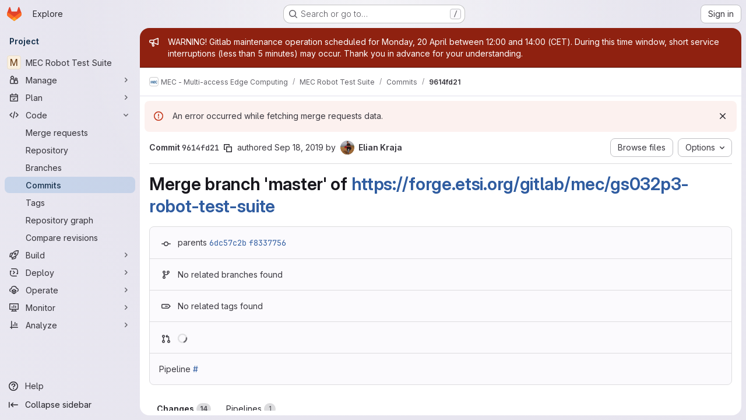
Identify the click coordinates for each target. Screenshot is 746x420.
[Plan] (70, 97)
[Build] (70, 255)
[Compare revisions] (70, 237)
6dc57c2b (228, 242)
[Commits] (70, 185)
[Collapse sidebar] (70, 405)
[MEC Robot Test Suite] (70, 62)
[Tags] (70, 202)
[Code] (70, 115)
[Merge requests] (70, 132)
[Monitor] (70, 307)
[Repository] (70, 150)
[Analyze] (70, 325)
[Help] (70, 386)
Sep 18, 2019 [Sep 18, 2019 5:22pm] (299, 147)
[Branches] (70, 167)
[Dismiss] (723, 116)
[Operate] (70, 290)
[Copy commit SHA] (228, 148)
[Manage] (70, 80)
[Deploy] (70, 272)
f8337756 (267, 242)
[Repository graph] (70, 220)
